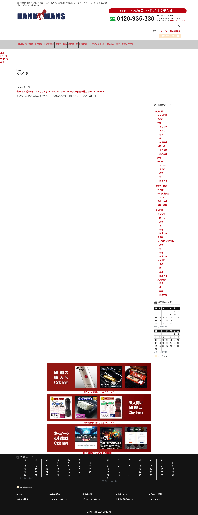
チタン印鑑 (162, 113)
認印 (159, 156)
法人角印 (161, 258)
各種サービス (79, 44)
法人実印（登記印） (166, 239)
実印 (159, 121)
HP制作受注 (62, 44)
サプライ (161, 196)
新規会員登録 (175, 31)
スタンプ (161, 212)
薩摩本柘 (163, 140)
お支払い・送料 (149, 44)
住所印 (160, 235)
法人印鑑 (34, 44)
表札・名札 (162, 199)
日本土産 (161, 144)
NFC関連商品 (163, 192)
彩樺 (161, 133)
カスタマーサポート (58, 497)
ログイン (164, 31)
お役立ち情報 (167, 44)
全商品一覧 (95, 44)
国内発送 (163, 148)
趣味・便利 (162, 203)
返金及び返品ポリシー (125, 497)
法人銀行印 (162, 278)
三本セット (162, 216)
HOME (22, 44)
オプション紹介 (130, 44)
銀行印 (160, 160)
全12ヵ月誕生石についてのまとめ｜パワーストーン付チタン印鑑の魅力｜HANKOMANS (60, 90)
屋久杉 (162, 129)
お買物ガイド (111, 44)
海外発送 (163, 152)
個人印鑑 (48, 44)
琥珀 (161, 228)
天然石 (160, 117)
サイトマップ (154, 497)
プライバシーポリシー (92, 497)
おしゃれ (163, 125)
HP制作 (160, 188)
